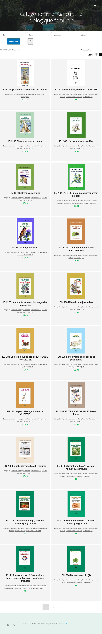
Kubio (65, 623)
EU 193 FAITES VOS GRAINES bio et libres (76, 399)
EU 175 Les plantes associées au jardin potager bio (25, 290)
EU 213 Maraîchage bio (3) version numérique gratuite (76, 508)
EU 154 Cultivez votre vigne (25, 179)
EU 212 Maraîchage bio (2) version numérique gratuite (25, 508)
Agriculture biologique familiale (21, 94)
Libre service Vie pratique (74, 97)
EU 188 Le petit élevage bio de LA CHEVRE (25, 399)
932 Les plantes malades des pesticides (25, 76)
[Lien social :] (9, 625)
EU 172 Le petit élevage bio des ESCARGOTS (76, 235)
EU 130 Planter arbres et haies (25, 127)
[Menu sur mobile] (95, 5)
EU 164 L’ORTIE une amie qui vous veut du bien (76, 180)
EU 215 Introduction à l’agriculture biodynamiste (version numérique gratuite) (25, 564)
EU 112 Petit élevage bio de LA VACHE (76, 76)
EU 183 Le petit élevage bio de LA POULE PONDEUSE (25, 344)
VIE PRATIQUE (87, 97)
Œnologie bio (28, 200)
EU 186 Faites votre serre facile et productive (76, 344)
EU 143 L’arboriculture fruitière (76, 127)
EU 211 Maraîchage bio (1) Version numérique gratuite (76, 453)
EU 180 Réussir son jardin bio (76, 288)
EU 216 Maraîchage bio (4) (76, 561)
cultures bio (35, 586)
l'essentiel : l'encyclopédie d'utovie (74, 203)
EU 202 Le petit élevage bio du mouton (25, 452)
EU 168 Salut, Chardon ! (25, 234)
